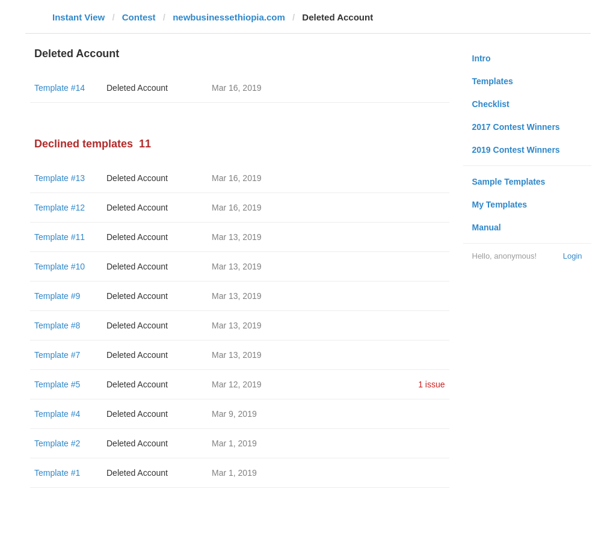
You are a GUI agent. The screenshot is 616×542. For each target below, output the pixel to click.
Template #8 (57, 325)
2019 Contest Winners (516, 150)
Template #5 (57, 384)
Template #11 (59, 237)
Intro (481, 58)
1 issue (431, 384)
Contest (139, 17)
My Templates (500, 204)
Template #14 (59, 88)
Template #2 (57, 443)
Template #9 (57, 296)
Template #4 (57, 414)
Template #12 (59, 207)
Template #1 (57, 473)
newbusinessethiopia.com (229, 17)
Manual (486, 227)
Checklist (491, 104)
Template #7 (57, 355)
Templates (492, 81)
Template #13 (59, 178)
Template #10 (59, 266)
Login (572, 255)
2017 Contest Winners (516, 127)
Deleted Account (137, 88)
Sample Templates (509, 181)
